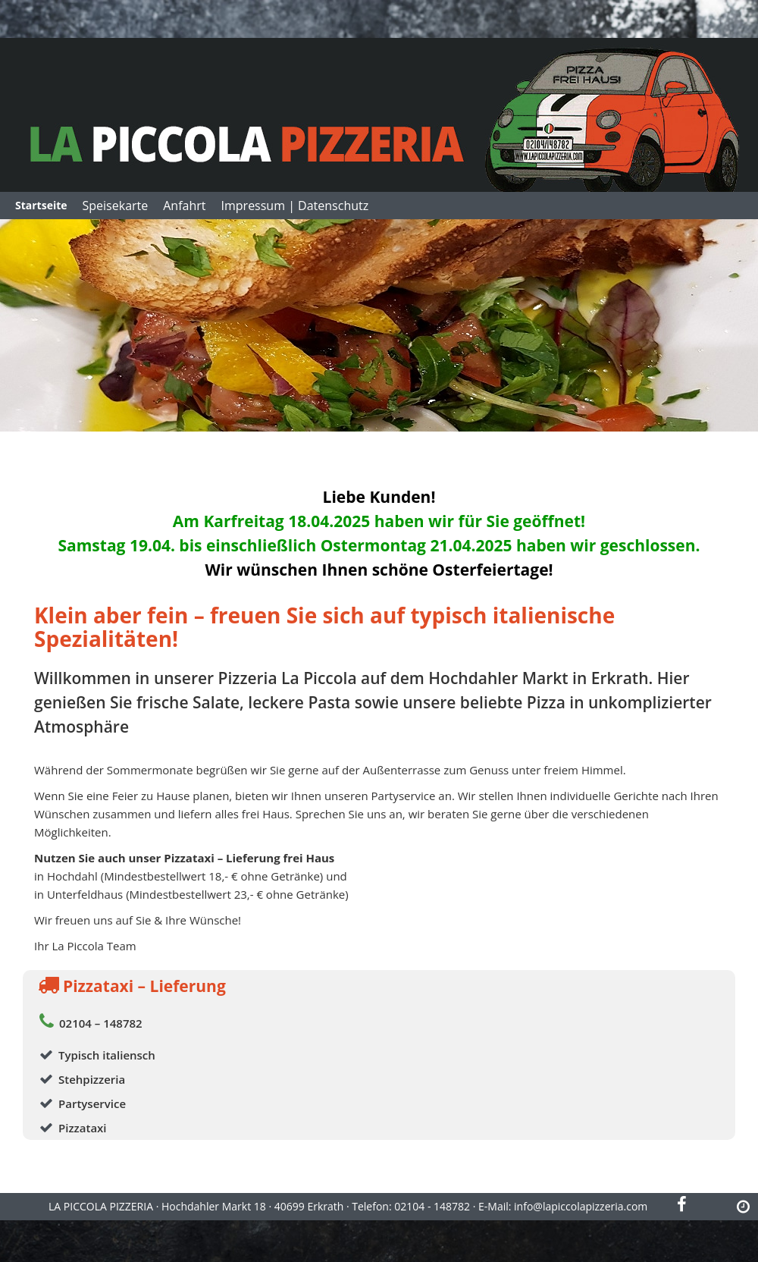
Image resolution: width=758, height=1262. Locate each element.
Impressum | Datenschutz (295, 205)
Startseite (41, 205)
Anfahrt (184, 205)
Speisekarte (116, 205)
